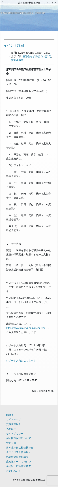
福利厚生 (11, 429)
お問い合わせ (13, 471)
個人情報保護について (18, 438)
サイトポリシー (15, 433)
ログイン (51, 2)
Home (9, 414)
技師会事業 (17, 60)
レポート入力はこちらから (21, 360)
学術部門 (46, 56)
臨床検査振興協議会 (17, 457)
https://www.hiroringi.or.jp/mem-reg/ (25, 328)
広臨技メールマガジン (18, 461)
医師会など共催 (31, 56)
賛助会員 (11, 443)
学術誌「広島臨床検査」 (19, 466)
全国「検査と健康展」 (18, 452)
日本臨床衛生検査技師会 (19, 447)
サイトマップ (13, 419)
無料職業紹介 (13, 424)
